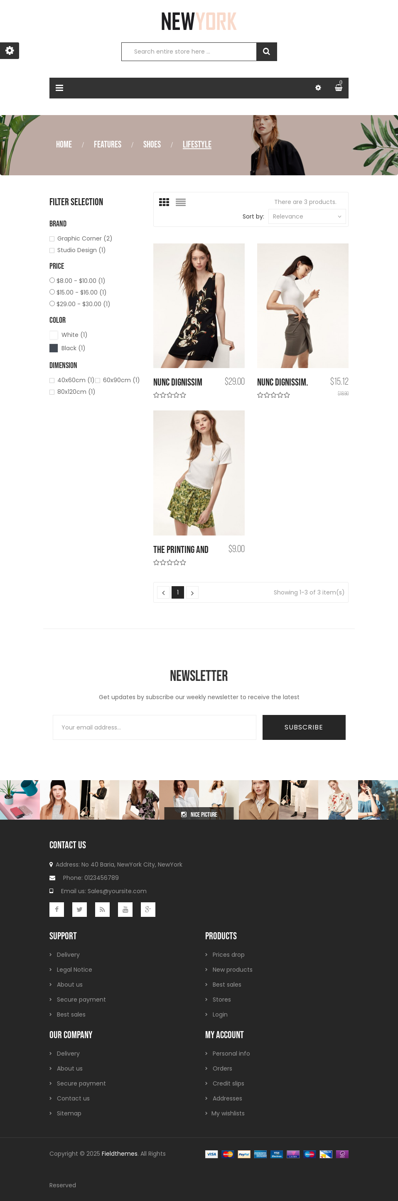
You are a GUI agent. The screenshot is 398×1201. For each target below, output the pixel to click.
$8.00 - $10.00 (81, 281)
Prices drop (229, 954)
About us (70, 984)
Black (73, 348)
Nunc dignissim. (282, 382)
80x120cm (76, 391)
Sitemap (69, 1113)
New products (233, 969)
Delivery (68, 954)
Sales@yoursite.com (117, 891)
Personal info (231, 1053)
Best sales (71, 1014)
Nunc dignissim (177, 382)
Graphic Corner (85, 238)
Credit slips (228, 1083)
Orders (222, 1068)
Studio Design (81, 250)
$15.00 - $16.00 (82, 292)
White (74, 335)
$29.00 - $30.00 (84, 304)
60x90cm (121, 380)
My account (224, 1035)
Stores (222, 999)
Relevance (307, 216)
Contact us (73, 1098)
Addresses (227, 1098)
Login (220, 1014)
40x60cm (76, 380)
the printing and (181, 550)
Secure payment (81, 999)
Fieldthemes (120, 1153)
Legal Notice (74, 969)
